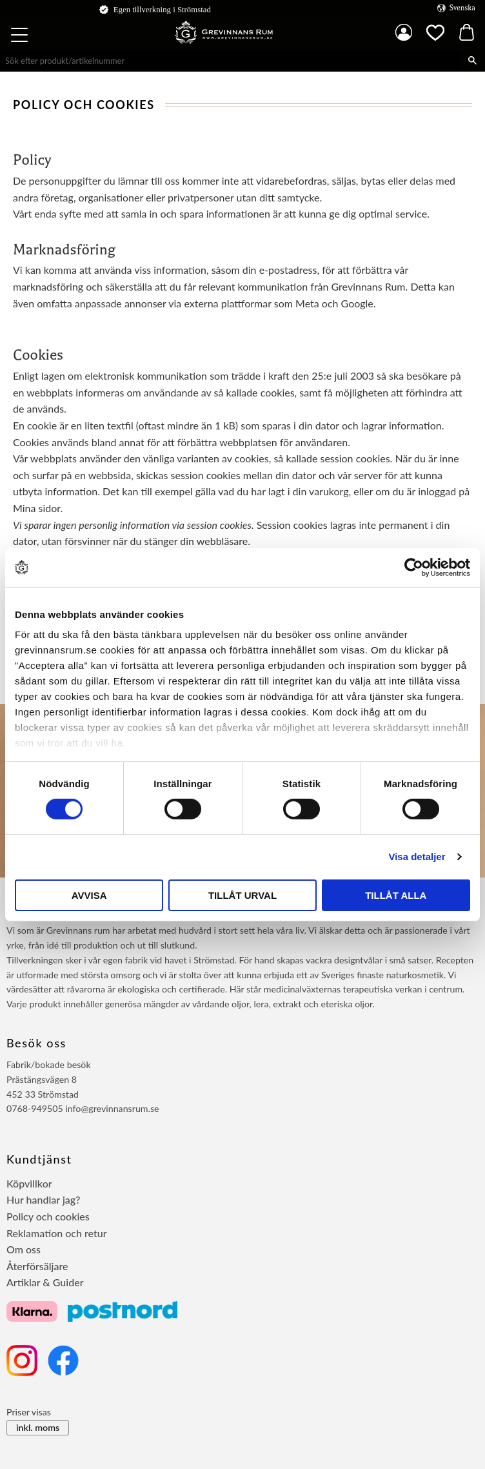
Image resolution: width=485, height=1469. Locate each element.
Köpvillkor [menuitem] (29, 1183)
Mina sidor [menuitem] (403, 32)
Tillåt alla (395, 895)
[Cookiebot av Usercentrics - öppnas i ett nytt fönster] (413, 567)
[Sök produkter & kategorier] (230, 60)
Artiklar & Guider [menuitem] (45, 1282)
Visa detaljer (416, 856)
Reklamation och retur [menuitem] (56, 1233)
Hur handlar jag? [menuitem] (43, 1199)
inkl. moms (37, 1427)
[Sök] (472, 60)
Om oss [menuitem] (23, 1249)
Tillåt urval (242, 895)
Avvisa (89, 895)
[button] (20, 37)
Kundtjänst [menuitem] (39, 1159)
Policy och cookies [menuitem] (48, 1216)
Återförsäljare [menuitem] (37, 1266)
